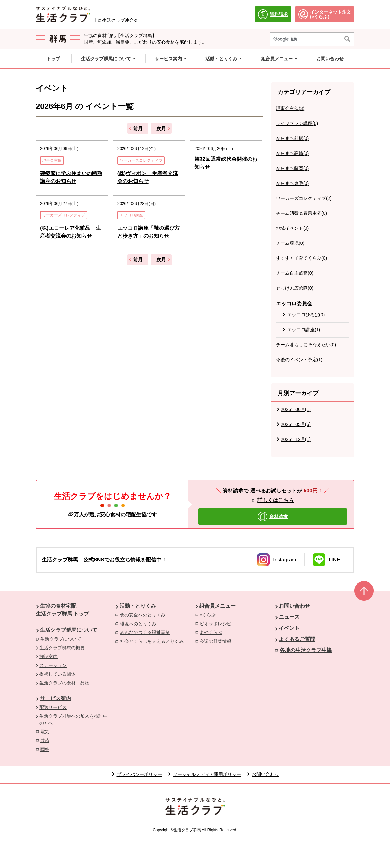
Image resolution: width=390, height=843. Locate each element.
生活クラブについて (60, 639)
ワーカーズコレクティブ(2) (304, 198)
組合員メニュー (217, 606)
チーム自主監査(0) (294, 273)
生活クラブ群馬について (68, 630)
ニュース (289, 617)
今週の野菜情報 (217, 641)
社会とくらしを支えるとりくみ (153, 641)
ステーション (53, 665)
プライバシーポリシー (139, 774)
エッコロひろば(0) (306, 314)
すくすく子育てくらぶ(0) (301, 258)
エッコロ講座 (131, 215)
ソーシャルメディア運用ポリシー (207, 774)
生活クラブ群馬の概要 (62, 647)
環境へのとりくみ (140, 623)
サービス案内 (55, 698)
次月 (161, 128)
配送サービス (53, 707)
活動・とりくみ (138, 606)
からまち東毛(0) (292, 183)
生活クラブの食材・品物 (64, 682)
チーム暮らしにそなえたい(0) (306, 344)
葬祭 (46, 749)
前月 (138, 128)
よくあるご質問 (297, 639)
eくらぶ (209, 614)
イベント (289, 628)
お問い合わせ (294, 606)
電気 (46, 731)
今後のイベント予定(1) (299, 359)
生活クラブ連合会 (120, 20)
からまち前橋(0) (292, 138)
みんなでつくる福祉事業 (146, 632)
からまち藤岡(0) (292, 168)
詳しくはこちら (275, 500)
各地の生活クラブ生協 (306, 650)
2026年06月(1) (296, 409)
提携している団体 (57, 674)
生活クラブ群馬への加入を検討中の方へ (73, 719)
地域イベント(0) (292, 228)
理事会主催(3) (290, 108)
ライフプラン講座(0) (297, 123)
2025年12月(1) (296, 439)
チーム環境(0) (290, 243)
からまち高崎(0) (292, 153)
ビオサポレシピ (217, 623)
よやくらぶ (213, 632)
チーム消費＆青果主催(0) (301, 213)
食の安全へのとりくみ (144, 614)
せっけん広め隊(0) (294, 288)
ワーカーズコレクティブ (141, 160)
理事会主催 (52, 160)
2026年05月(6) (296, 424)
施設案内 (48, 656)
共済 (46, 740)
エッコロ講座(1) (303, 329)
